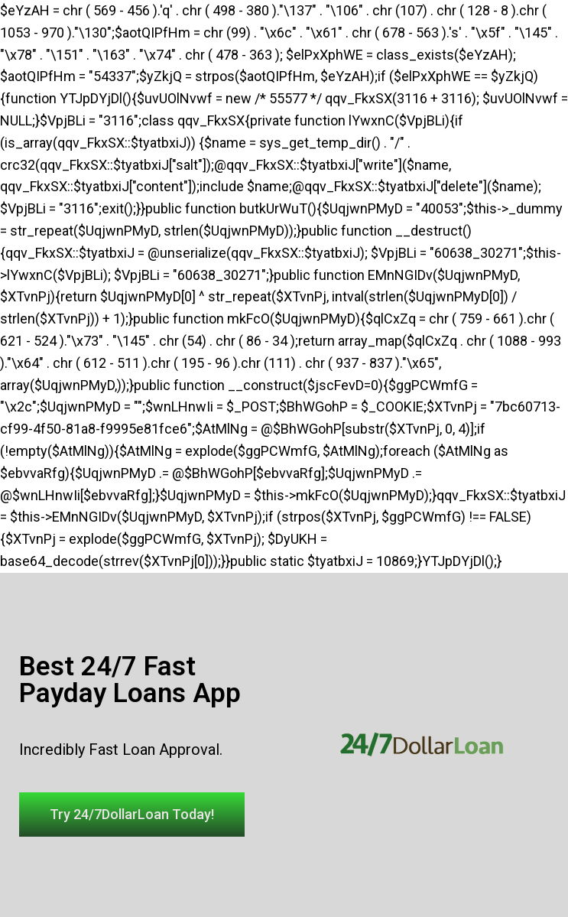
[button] (132, 814)
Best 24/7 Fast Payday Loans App (130, 680)
